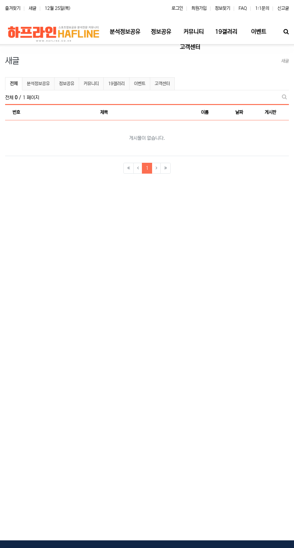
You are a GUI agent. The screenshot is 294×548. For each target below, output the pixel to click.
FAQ (243, 8)
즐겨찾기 (12, 8)
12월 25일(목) (57, 8)
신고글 (283, 8)
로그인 (177, 8)
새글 (32, 8)
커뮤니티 (91, 83)
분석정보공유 (38, 83)
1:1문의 (262, 8)
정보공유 (66, 83)
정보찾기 (222, 8)
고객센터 (162, 83)
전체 (14, 83)
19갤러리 (116, 83)
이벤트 (139, 83)
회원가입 (199, 8)
